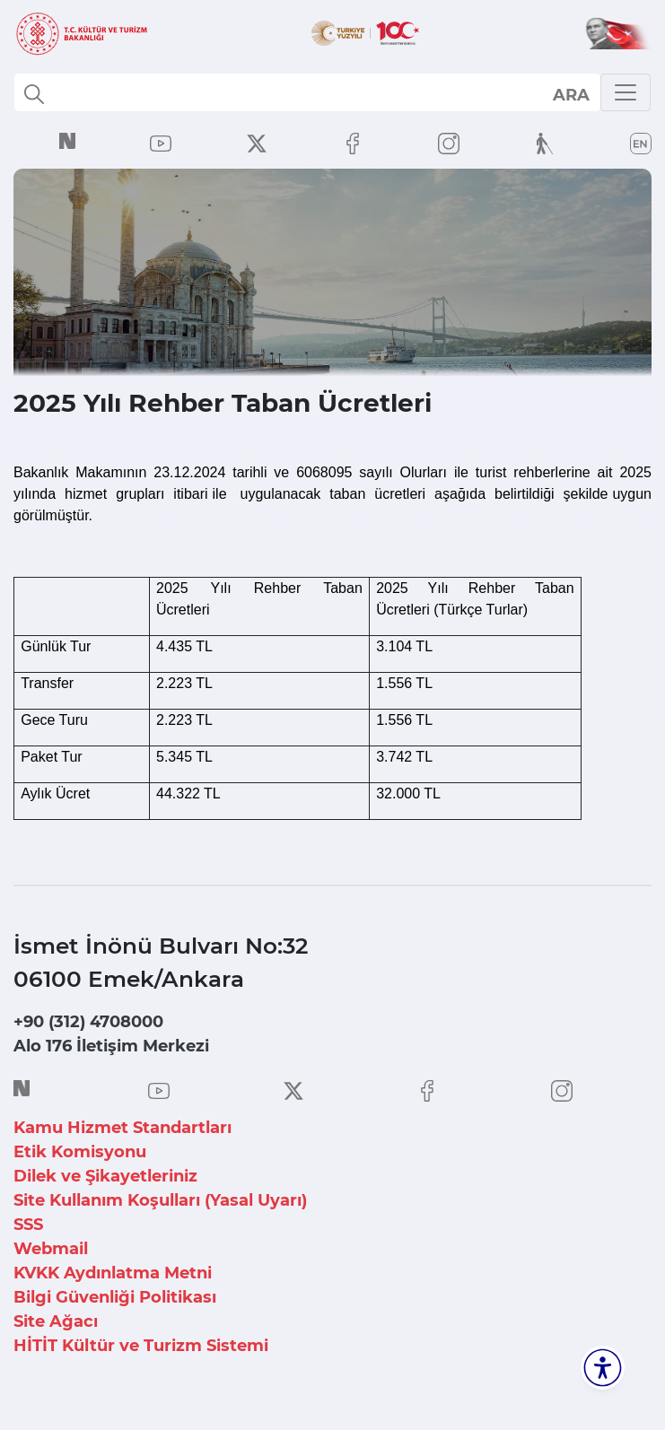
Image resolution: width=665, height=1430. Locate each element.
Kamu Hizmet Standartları (122, 1128)
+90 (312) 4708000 (88, 1022)
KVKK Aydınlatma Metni (112, 1273)
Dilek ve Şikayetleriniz (105, 1176)
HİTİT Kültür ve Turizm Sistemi (140, 1346)
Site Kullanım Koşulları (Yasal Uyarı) (160, 1200)
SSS (28, 1224)
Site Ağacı (55, 1321)
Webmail (50, 1249)
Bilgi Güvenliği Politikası (114, 1297)
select (570, 94)
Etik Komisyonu (79, 1152)
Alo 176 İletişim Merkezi (111, 1046)
